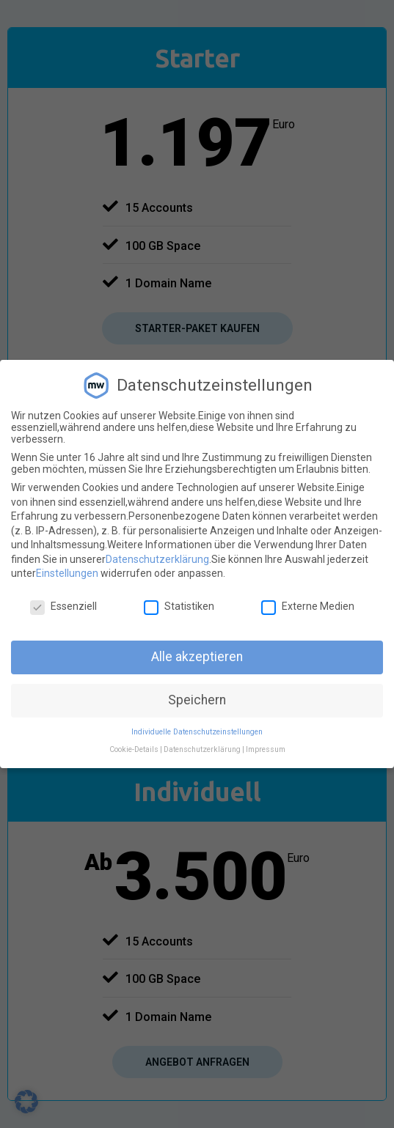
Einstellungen (67, 573)
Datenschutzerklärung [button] (202, 749)
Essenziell (63, 606)
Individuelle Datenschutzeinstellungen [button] (197, 732)
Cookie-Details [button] (133, 749)
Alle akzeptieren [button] (197, 656)
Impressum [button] (265, 749)
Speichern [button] (197, 700)
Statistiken (179, 606)
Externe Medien (307, 606)
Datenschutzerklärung (157, 559)
